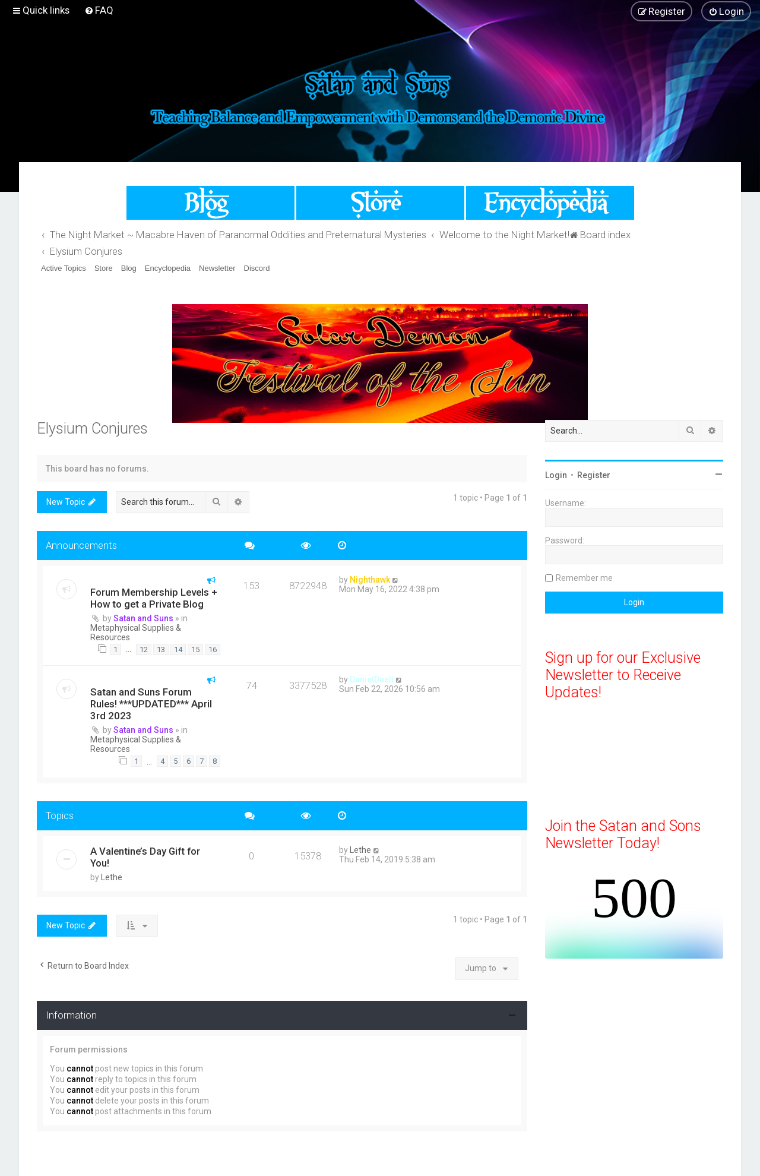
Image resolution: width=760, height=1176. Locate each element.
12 (144, 649)
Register (593, 475)
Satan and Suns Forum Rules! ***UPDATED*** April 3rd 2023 (151, 704)
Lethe (111, 877)
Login (556, 475)
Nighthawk (370, 579)
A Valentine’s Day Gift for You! (145, 857)
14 (178, 649)
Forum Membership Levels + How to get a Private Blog (153, 598)
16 (212, 649)
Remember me (584, 578)
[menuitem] (98, 10)
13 (161, 649)
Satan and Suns (143, 618)
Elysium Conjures (92, 428)
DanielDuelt (372, 679)
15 (195, 649)
